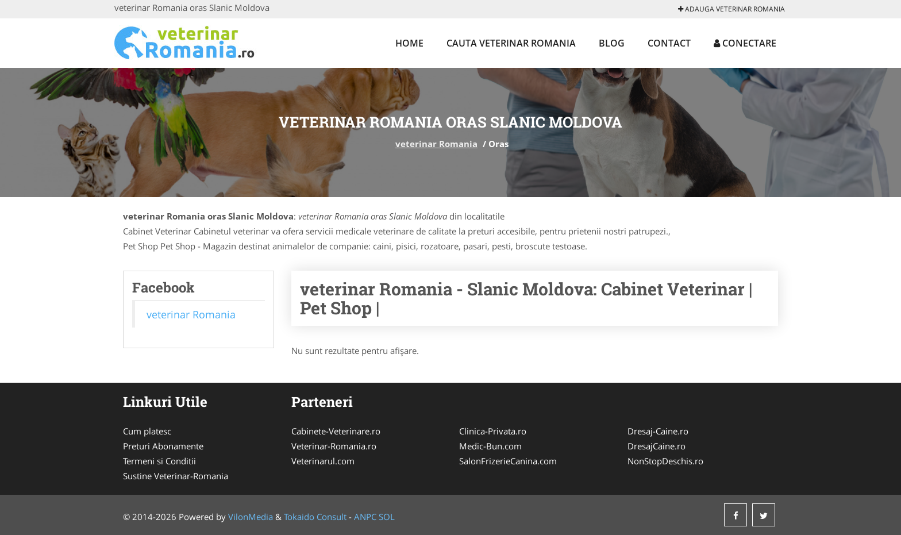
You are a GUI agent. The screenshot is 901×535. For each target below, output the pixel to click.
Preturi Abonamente (163, 446)
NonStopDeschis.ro (665, 461)
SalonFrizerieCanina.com (508, 461)
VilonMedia (250, 516)
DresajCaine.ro (656, 446)
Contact (669, 43)
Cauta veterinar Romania (511, 43)
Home (409, 43)
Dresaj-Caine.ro (657, 431)
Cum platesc (147, 431)
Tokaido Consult (315, 516)
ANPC (365, 516)
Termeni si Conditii (159, 461)
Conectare (745, 43)
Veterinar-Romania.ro (333, 446)
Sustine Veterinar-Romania (175, 476)
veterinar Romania (436, 143)
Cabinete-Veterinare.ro (335, 431)
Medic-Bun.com (490, 446)
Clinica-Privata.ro (492, 431)
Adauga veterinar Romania (731, 9)
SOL (387, 516)
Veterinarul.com (323, 461)
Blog (612, 43)
